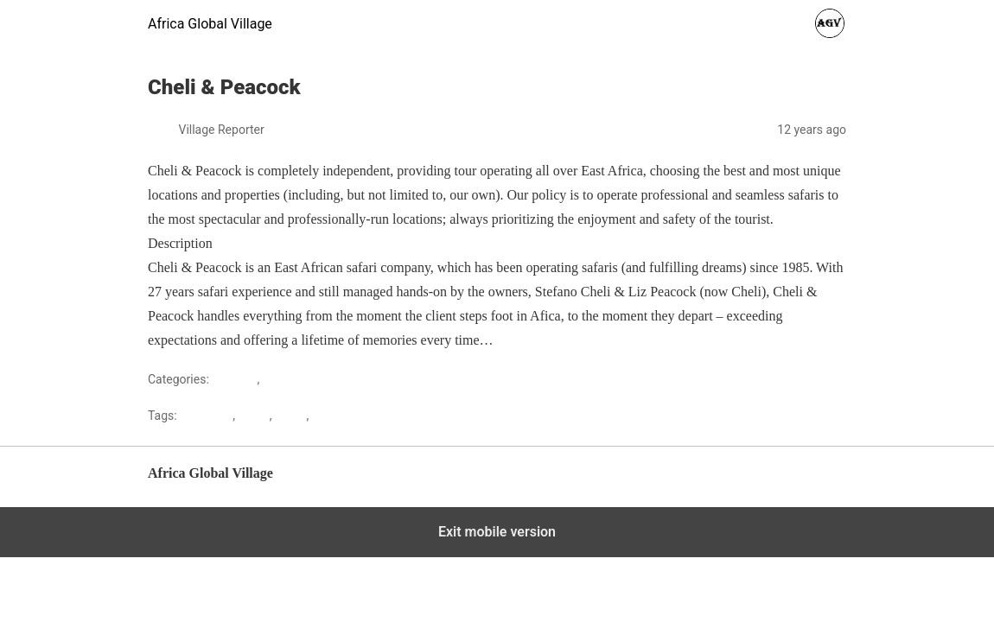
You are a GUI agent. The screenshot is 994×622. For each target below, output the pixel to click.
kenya (253, 415)
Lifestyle (234, 379)
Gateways (206, 415)
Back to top (818, 481)
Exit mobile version (497, 532)
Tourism (285, 379)
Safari (291, 415)
